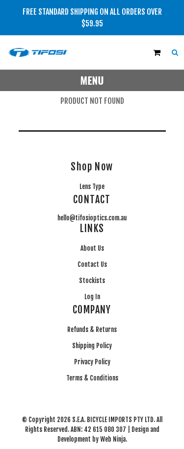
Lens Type (92, 186)
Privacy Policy (92, 362)
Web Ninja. (113, 439)
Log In (92, 297)
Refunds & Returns (92, 329)
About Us (92, 248)
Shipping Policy (92, 346)
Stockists (92, 280)
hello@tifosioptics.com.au (92, 218)
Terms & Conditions (92, 378)
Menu (92, 80)
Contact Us (92, 264)
